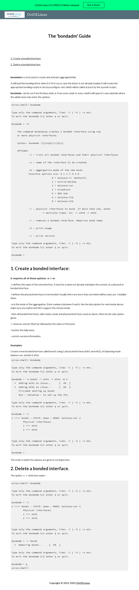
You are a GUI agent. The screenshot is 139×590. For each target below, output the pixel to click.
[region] (69, 5)
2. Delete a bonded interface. (26, 64)
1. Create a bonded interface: (26, 58)
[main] (69, 36)
